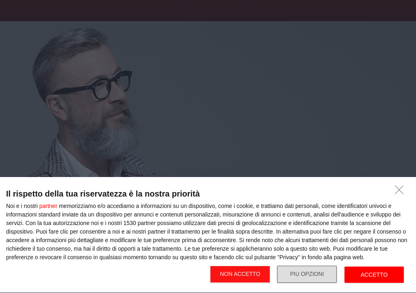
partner (48, 206)
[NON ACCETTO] (401, 192)
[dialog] (208, 235)
